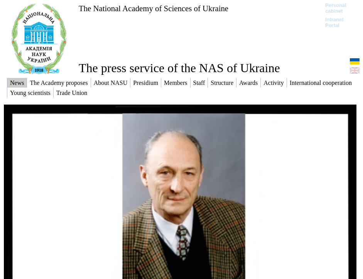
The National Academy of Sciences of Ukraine (153, 8)
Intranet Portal (334, 22)
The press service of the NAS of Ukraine (179, 68)
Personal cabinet (335, 8)
